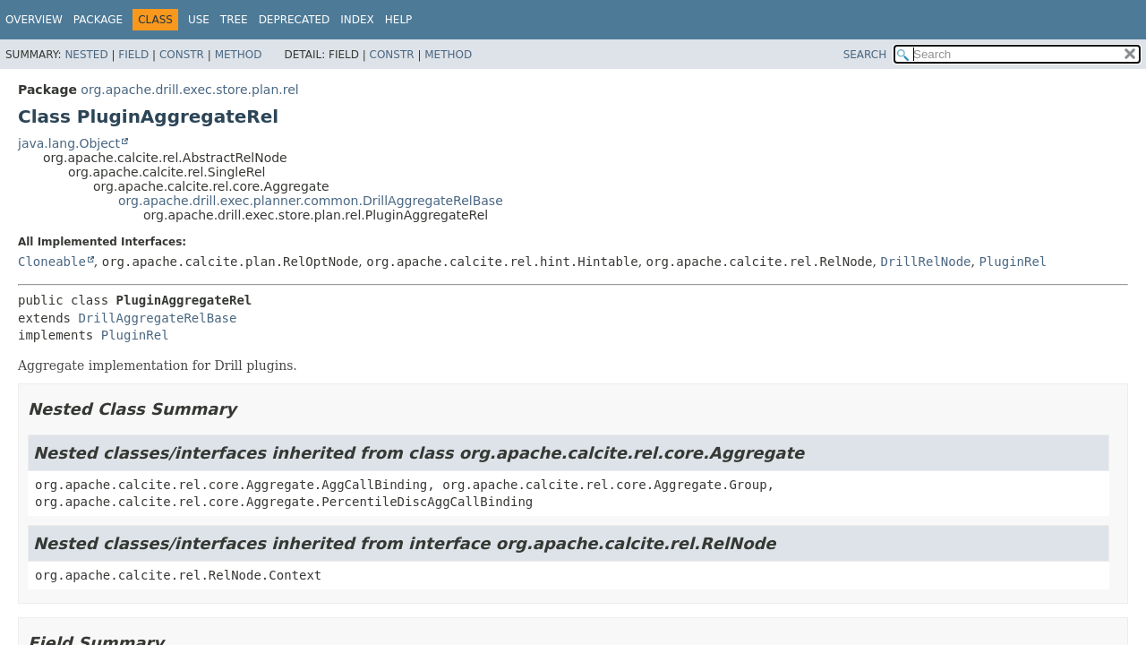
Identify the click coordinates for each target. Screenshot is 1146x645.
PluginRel (1013, 261)
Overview (34, 19)
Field (133, 54)
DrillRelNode (925, 261)
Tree (234, 19)
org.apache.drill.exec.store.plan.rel (189, 89)
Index (357, 19)
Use (199, 19)
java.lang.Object (69, 143)
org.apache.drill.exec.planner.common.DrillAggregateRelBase (310, 201)
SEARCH (865, 54)
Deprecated (294, 19)
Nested (85, 54)
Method (238, 54)
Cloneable (52, 261)
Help (399, 19)
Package (98, 19)
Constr (181, 54)
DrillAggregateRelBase (157, 318)
